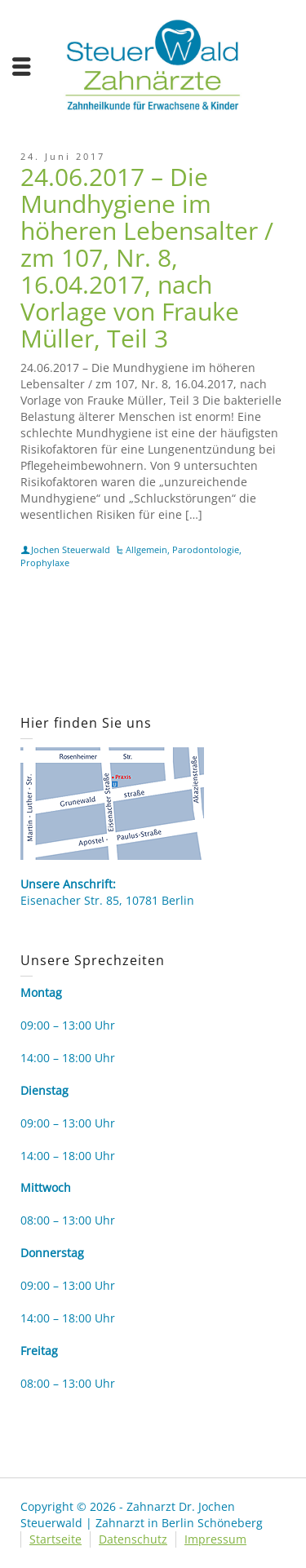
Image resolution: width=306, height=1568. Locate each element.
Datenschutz (133, 1539)
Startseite (55, 1539)
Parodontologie (205, 549)
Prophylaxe (44, 562)
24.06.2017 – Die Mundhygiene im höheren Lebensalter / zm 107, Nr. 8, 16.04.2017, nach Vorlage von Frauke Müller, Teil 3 (146, 257)
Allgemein (146, 549)
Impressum (215, 1539)
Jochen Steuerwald (70, 549)
